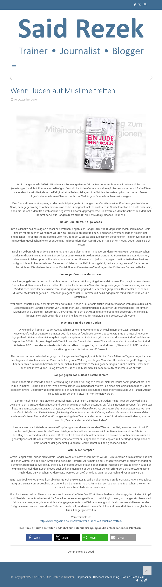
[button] (39, 537)
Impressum (84, 577)
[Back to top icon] (147, 570)
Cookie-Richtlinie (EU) (134, 577)
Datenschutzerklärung (106, 577)
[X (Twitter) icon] (139, 5)
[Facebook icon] (134, 5)
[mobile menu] (14, 66)
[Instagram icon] (145, 5)
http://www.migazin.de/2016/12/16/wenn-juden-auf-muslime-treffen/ (81, 521)
